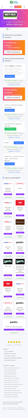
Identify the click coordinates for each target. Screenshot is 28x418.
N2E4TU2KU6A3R (10, 129)
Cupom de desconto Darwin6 (11, 394)
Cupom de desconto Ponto (10, 376)
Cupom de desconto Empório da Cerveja (13, 384)
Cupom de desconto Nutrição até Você (13, 392)
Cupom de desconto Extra (10, 374)
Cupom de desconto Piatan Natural (12, 390)
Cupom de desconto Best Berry (11, 386)
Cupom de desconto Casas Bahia (11, 378)
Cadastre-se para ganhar (13, 52)
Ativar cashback (10, 76)
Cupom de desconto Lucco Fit (11, 382)
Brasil (8, 29)
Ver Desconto (8, 194)
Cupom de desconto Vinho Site (11, 396)
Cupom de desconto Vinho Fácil (11, 380)
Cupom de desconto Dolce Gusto (11, 367)
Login (11, 6)
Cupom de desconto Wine (10, 372)
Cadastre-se (17, 6)
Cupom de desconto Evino (10, 370)
